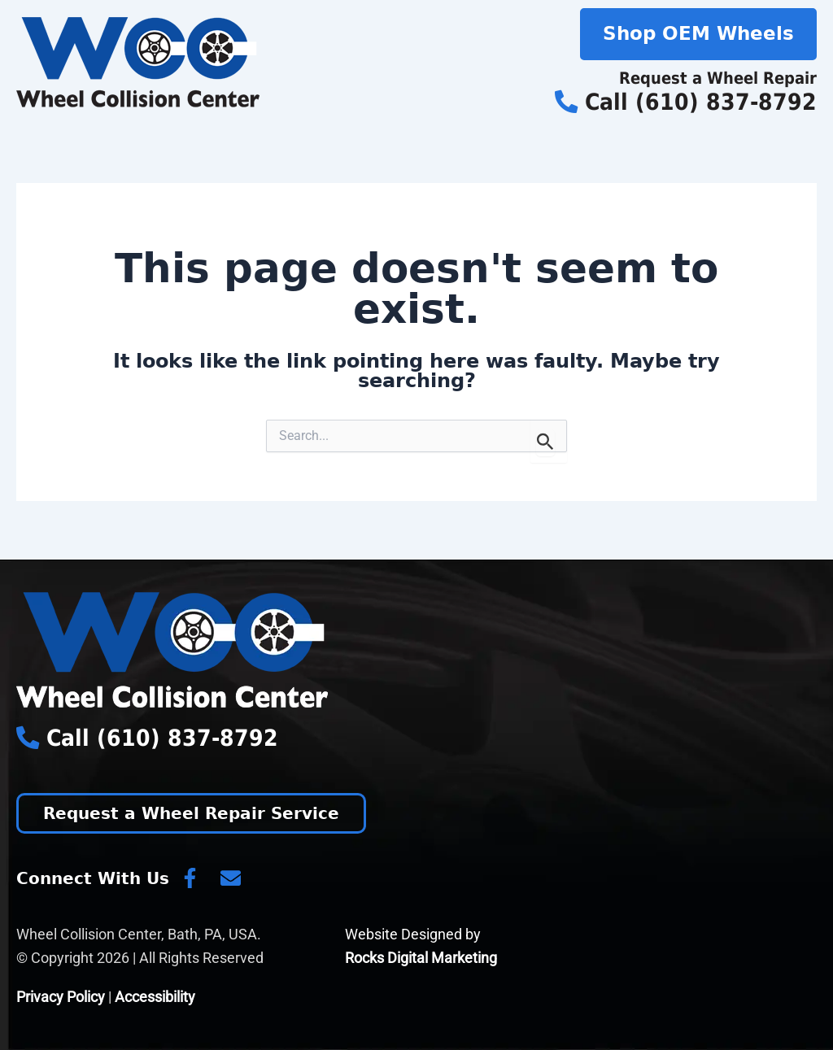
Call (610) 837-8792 (684, 101)
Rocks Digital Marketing (421, 956)
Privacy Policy (60, 996)
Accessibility (155, 996)
